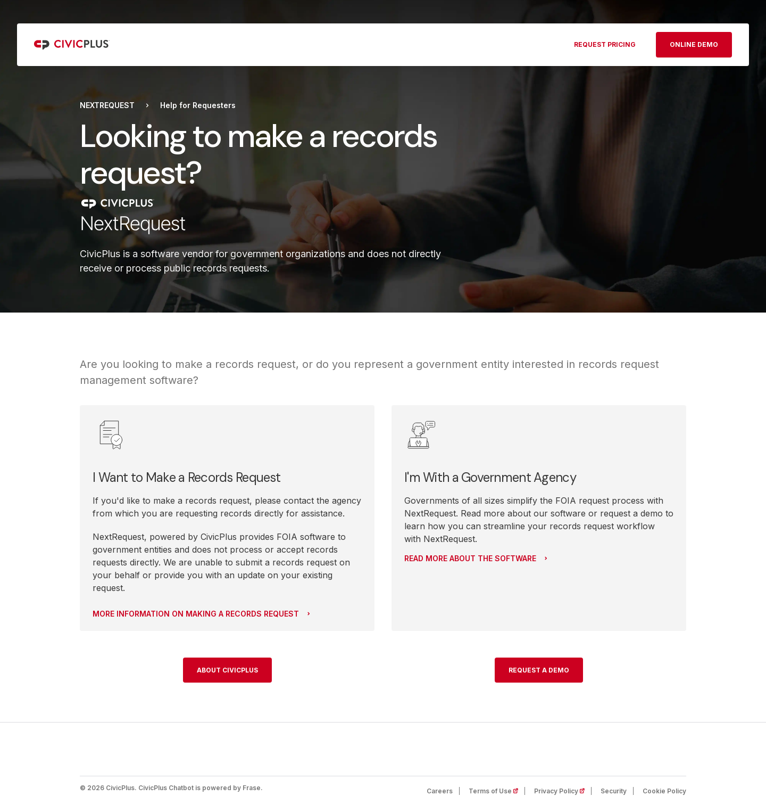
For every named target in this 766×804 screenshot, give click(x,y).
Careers (440, 791)
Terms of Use (497, 791)
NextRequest (107, 105)
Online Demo (694, 44)
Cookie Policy (664, 791)
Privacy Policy (563, 791)
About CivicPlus (227, 670)
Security (614, 791)
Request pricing (605, 44)
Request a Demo (539, 670)
